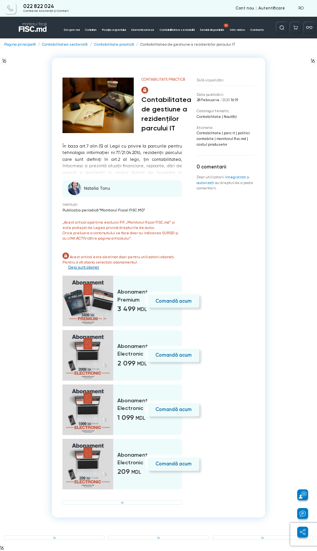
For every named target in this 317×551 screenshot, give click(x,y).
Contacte (257, 30)
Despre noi (72, 30)
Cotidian (90, 30)
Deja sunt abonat (83, 267)
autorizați (205, 183)
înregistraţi (235, 177)
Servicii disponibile (214, 28)
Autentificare (271, 8)
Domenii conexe (142, 30)
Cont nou (244, 8)
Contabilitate (209, 116)
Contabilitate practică (114, 44)
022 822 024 (38, 6)
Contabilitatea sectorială (177, 30)
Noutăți (230, 116)
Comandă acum (173, 301)
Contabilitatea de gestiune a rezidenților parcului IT (187, 44)
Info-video (237, 30)
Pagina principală (20, 44)
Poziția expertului (114, 30)
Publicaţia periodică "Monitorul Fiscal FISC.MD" (103, 210)
